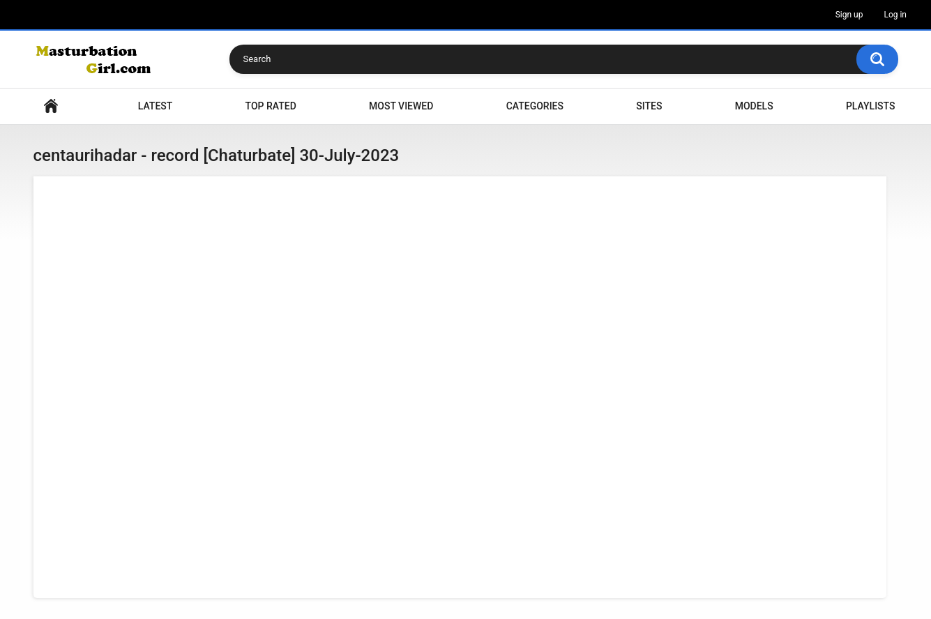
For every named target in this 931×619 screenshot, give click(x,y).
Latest (155, 106)
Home (50, 106)
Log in (895, 15)
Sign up (849, 15)
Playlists (870, 106)
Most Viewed (401, 106)
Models (754, 106)
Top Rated (270, 106)
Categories (534, 106)
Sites (649, 106)
